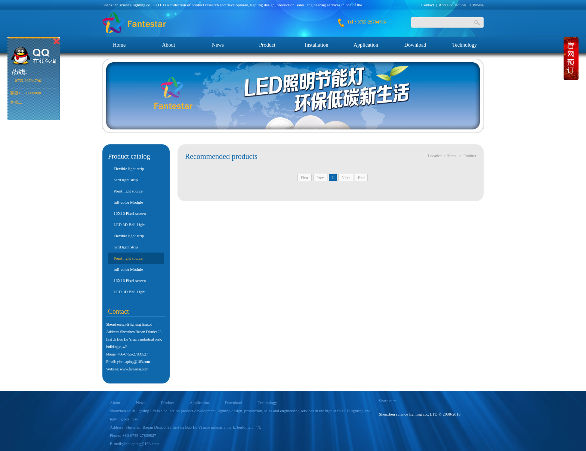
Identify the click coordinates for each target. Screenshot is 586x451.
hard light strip (126, 180)
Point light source (128, 191)
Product (267, 45)
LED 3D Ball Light (129, 224)
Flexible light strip (129, 168)
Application (366, 45)
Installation (317, 45)
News (218, 45)
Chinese (477, 5)
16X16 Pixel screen (130, 213)
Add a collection (452, 5)
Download (415, 45)
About (168, 45)
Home (119, 45)
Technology (464, 45)
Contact (427, 5)
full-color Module (128, 202)
